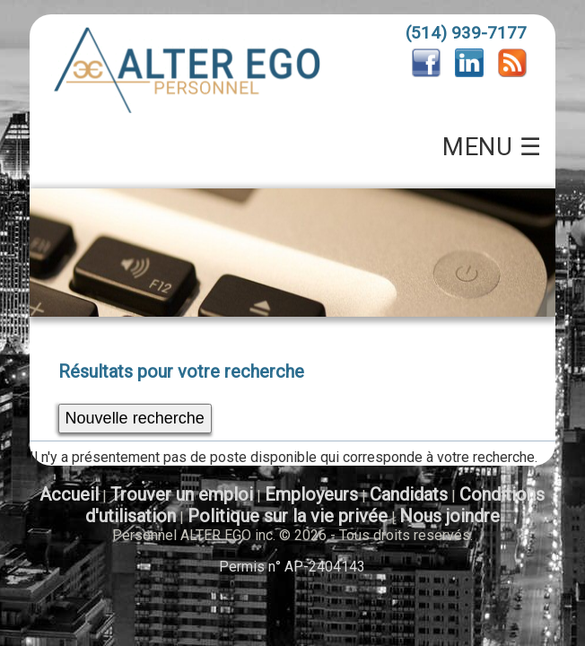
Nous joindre (449, 516)
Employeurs (311, 494)
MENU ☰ (491, 147)
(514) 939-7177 (466, 32)
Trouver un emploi (181, 494)
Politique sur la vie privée (288, 516)
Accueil (69, 494)
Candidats (409, 494)
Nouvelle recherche (135, 418)
